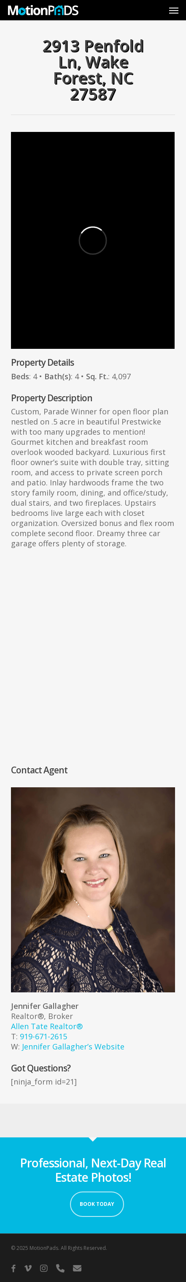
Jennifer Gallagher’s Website (73, 1046)
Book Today (97, 1204)
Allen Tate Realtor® (47, 1026)
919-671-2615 (43, 1036)
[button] (173, 10)
